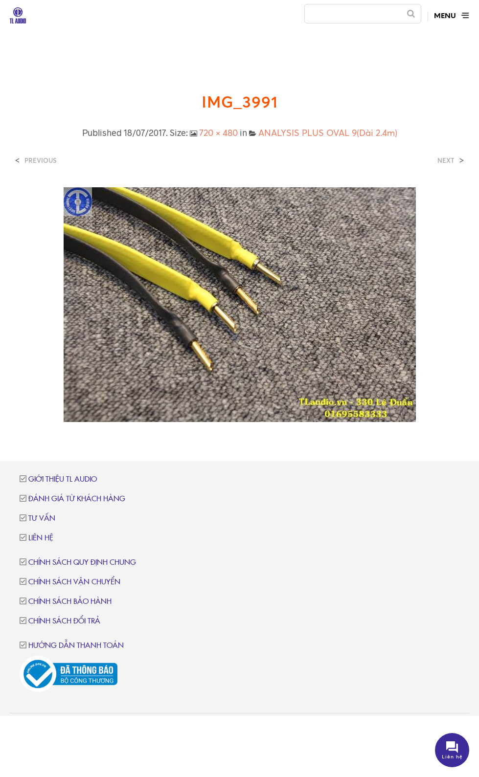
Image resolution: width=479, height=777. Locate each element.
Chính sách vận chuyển (74, 582)
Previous (40, 160)
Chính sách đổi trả (64, 621)
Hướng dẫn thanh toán (76, 646)
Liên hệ (40, 538)
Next (446, 160)
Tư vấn (41, 518)
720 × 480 (218, 132)
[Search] (411, 13)
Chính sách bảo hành (70, 602)
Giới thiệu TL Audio (62, 479)
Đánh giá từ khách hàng (76, 499)
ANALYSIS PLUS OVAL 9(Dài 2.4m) (327, 132)
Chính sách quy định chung (82, 562)
